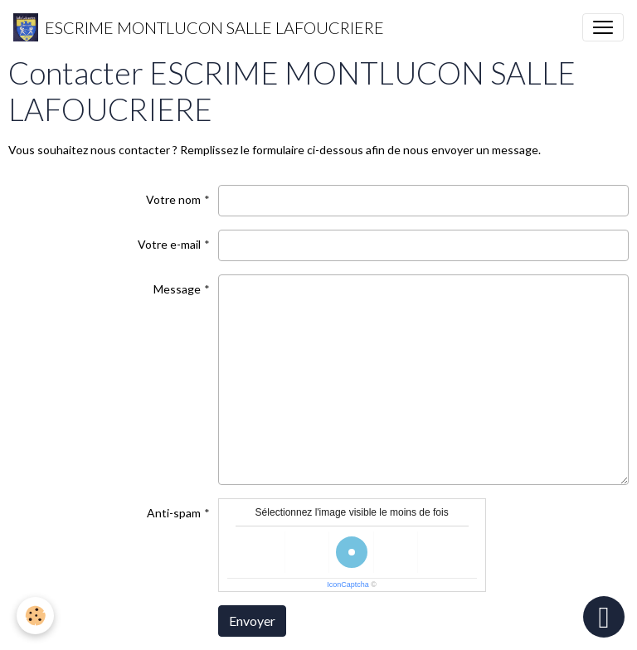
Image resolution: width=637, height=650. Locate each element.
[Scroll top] (604, 617)
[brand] (198, 27)
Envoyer (252, 620)
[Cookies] (35, 615)
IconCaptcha (348, 584)
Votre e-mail (169, 244)
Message (177, 289)
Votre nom (173, 199)
